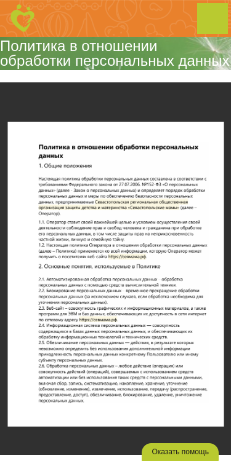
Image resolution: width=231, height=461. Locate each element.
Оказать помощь (180, 451)
